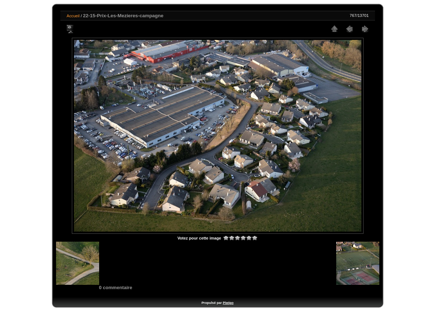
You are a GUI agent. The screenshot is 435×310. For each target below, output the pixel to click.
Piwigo (228, 303)
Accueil (73, 16)
